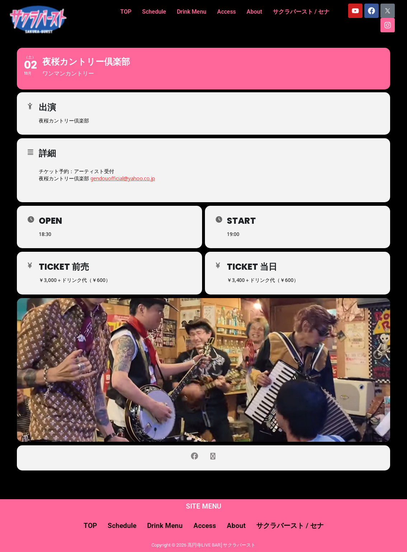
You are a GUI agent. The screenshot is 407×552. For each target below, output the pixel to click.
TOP (125, 11)
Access (226, 11)
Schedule (154, 11)
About (254, 11)
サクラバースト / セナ (301, 11)
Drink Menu (191, 11)
